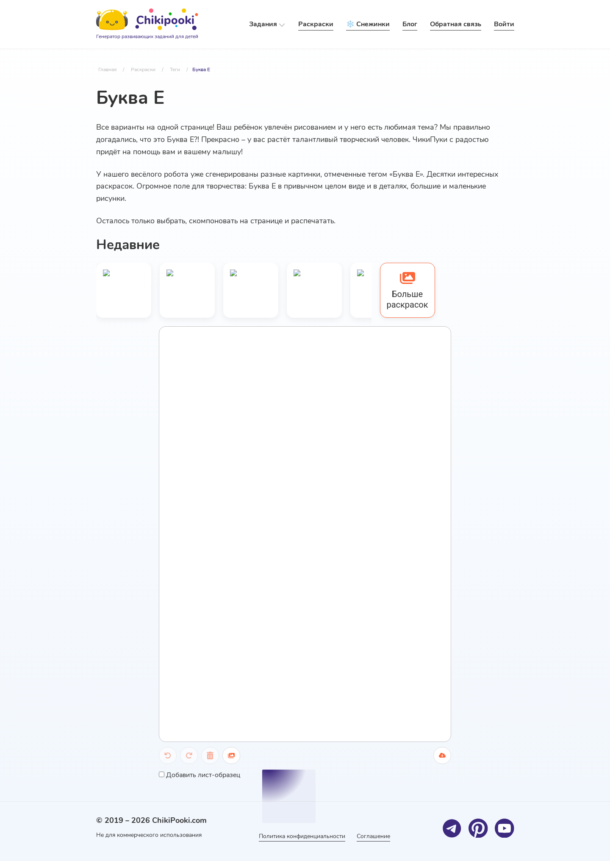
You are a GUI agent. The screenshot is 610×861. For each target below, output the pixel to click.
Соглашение (374, 836)
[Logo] (147, 24)
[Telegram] (452, 828)
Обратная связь (455, 24)
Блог (409, 24)
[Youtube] (504, 828)
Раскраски (315, 24)
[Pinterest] (478, 828)
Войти (504, 24)
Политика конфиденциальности (301, 836)
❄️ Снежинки (368, 24)
